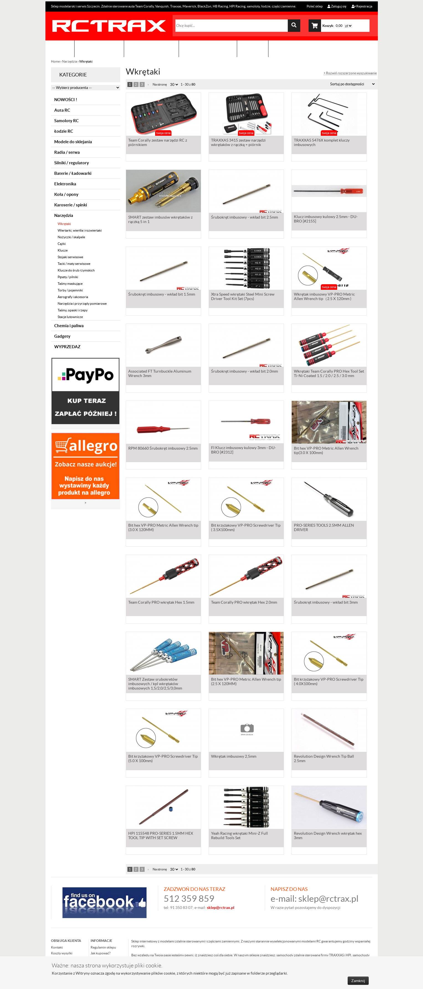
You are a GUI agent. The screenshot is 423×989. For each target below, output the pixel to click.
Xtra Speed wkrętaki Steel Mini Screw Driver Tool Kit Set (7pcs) (243, 297)
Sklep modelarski (99, 48)
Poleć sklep (314, 6)
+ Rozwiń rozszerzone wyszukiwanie (350, 73)
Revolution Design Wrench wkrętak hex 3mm (328, 836)
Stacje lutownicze (70, 317)
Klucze (63, 250)
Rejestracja (362, 6)
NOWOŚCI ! (65, 99)
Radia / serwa (67, 152)
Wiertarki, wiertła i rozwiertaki (80, 230)
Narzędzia (69, 61)
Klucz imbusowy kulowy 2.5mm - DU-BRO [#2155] (326, 220)
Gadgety (62, 336)
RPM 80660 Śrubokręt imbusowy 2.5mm (163, 449)
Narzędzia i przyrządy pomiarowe (82, 303)
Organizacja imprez (151, 48)
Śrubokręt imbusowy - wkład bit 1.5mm (161, 295)
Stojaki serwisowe (70, 257)
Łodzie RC (63, 131)
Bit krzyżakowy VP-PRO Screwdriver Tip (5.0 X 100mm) (163, 759)
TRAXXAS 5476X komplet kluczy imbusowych (322, 143)
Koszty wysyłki (61, 953)
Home (55, 61)
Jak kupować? (101, 953)
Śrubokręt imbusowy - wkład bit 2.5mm (244, 218)
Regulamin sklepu (103, 947)
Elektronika (65, 183)
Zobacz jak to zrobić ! (208, 48)
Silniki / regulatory (71, 162)
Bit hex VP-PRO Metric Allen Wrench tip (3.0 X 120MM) (163, 528)
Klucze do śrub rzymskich (76, 270)
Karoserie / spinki (70, 205)
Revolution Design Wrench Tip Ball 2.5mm (324, 759)
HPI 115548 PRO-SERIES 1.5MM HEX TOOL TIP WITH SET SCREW (160, 836)
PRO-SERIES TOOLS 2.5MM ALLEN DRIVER (324, 528)
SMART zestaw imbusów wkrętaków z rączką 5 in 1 (160, 220)
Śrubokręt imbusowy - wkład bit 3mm (326, 603)
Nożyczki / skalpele (71, 237)
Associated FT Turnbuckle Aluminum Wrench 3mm (159, 374)
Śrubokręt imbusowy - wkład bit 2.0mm (244, 372)
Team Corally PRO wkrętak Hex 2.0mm (244, 603)
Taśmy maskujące (70, 283)
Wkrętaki (64, 224)
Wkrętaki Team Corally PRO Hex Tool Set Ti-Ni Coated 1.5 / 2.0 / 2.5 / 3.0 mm (329, 374)
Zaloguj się (336, 6)
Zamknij (358, 980)
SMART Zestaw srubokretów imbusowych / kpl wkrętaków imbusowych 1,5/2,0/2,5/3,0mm (155, 684)
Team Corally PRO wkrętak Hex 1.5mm (161, 603)
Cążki (62, 243)
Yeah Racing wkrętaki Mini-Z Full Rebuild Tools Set (239, 836)
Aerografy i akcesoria (73, 297)
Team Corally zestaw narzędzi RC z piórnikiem (157, 143)
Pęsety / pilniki (68, 277)
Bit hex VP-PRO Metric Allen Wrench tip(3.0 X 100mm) (326, 451)
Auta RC (62, 110)
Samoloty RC (66, 120)
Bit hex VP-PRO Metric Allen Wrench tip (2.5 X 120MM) (246, 682)
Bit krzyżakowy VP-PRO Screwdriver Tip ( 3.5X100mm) (246, 528)
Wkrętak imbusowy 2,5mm (233, 757)
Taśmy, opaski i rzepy (73, 310)
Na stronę (160, 84)
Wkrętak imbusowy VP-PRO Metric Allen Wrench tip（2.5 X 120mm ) (324, 297)
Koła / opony (66, 194)
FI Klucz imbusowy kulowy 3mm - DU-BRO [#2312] (243, 451)
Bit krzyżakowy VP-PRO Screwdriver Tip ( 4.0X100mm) (328, 682)
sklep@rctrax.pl (328, 898)
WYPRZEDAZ (67, 346)
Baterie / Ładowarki (72, 173)
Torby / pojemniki (70, 290)
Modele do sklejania (73, 141)
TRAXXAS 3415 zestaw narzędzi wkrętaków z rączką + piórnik (238, 143)
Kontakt (253, 48)
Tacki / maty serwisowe (74, 263)
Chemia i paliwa (69, 325)
